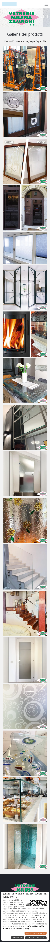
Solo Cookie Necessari (36, 938)
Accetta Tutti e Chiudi (35, 933)
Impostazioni (18, 938)
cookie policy (22, 928)
